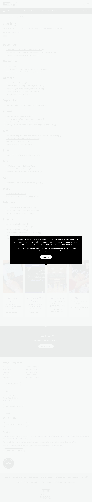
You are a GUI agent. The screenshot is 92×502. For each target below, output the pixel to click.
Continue (46, 257)
